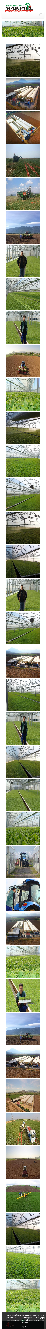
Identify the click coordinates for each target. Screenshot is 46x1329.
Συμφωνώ (25, 1327)
